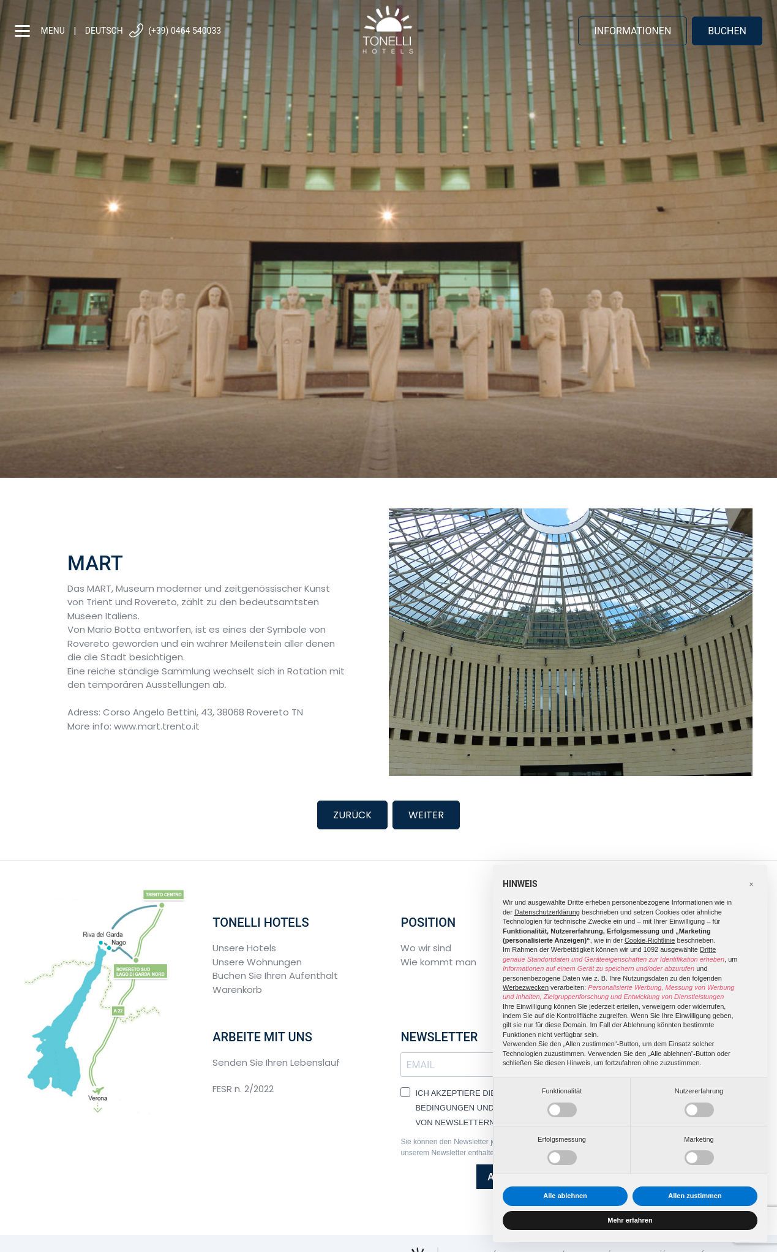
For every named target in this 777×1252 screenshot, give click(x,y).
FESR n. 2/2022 (243, 1088)
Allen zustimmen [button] (694, 1195)
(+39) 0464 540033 (174, 31)
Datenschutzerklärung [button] (547, 912)
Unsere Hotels (244, 947)
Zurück (352, 815)
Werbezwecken (526, 987)
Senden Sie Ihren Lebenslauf (276, 1062)
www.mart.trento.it (157, 726)
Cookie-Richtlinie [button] (650, 940)
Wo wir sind (425, 947)
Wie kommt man (438, 962)
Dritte (708, 949)
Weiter (426, 815)
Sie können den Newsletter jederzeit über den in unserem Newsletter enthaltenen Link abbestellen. (481, 1147)
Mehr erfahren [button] (629, 1220)
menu (40, 31)
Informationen (632, 31)
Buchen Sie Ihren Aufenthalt (275, 975)
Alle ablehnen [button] (565, 1195)
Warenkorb (237, 989)
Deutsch (104, 31)
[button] (751, 884)
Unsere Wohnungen (257, 962)
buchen (727, 31)
